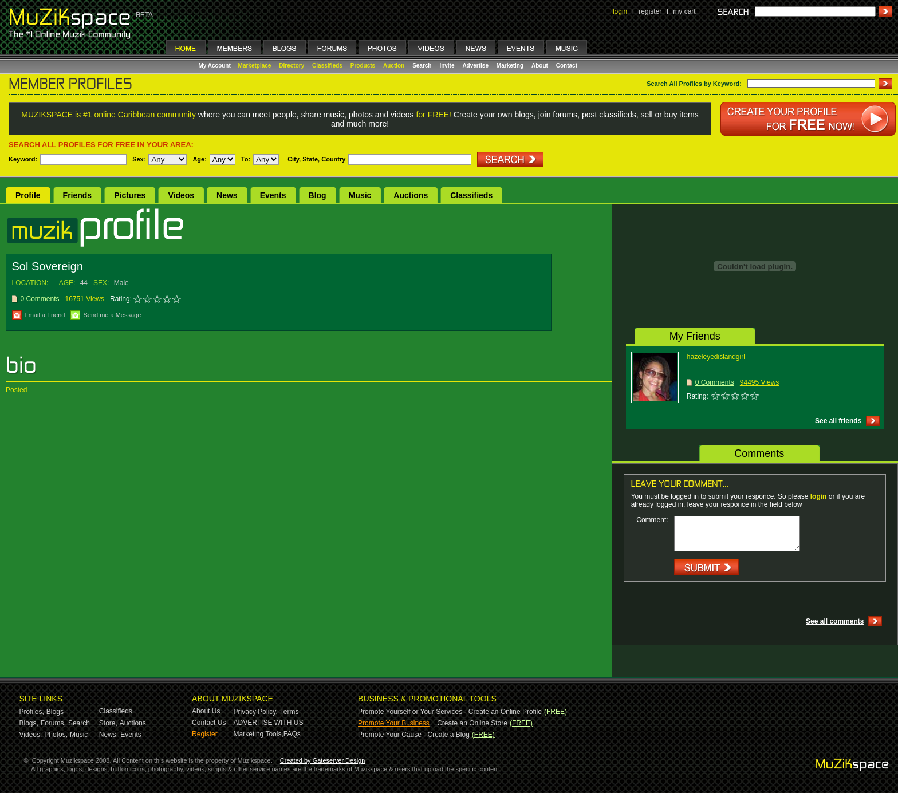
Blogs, (28, 723)
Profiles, (31, 712)
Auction (393, 65)
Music (360, 195)
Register (205, 734)
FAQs (292, 734)
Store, (108, 723)
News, (108, 735)
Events (273, 195)
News (227, 195)
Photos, (56, 735)
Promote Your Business (394, 723)
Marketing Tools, (258, 734)
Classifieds (327, 65)
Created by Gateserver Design (322, 760)
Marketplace (254, 65)
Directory (291, 65)
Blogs (55, 712)
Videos (181, 195)
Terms (289, 712)
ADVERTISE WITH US (269, 723)
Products (362, 65)
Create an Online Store (472, 723)
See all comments (835, 621)
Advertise (475, 65)
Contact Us (209, 723)
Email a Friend (45, 314)
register (650, 11)
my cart (684, 11)
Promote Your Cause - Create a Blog (414, 735)
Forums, (53, 723)
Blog (317, 195)
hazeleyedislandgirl (716, 357)
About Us (206, 711)
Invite (446, 65)
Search (421, 65)
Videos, (30, 735)
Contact (566, 65)
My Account (216, 65)
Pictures (129, 195)
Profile (28, 195)
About (539, 65)
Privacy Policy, (256, 712)
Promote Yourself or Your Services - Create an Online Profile (450, 712)
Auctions (410, 195)
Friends (77, 195)
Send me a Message (112, 314)
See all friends (838, 421)
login (620, 11)
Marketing (510, 65)
